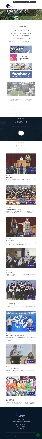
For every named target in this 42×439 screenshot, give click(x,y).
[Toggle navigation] (35, 6)
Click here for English (11, 13)
